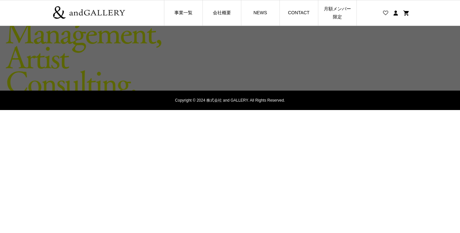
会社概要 (222, 12)
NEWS (260, 12)
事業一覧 (183, 12)
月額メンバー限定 (337, 12)
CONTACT (299, 12)
